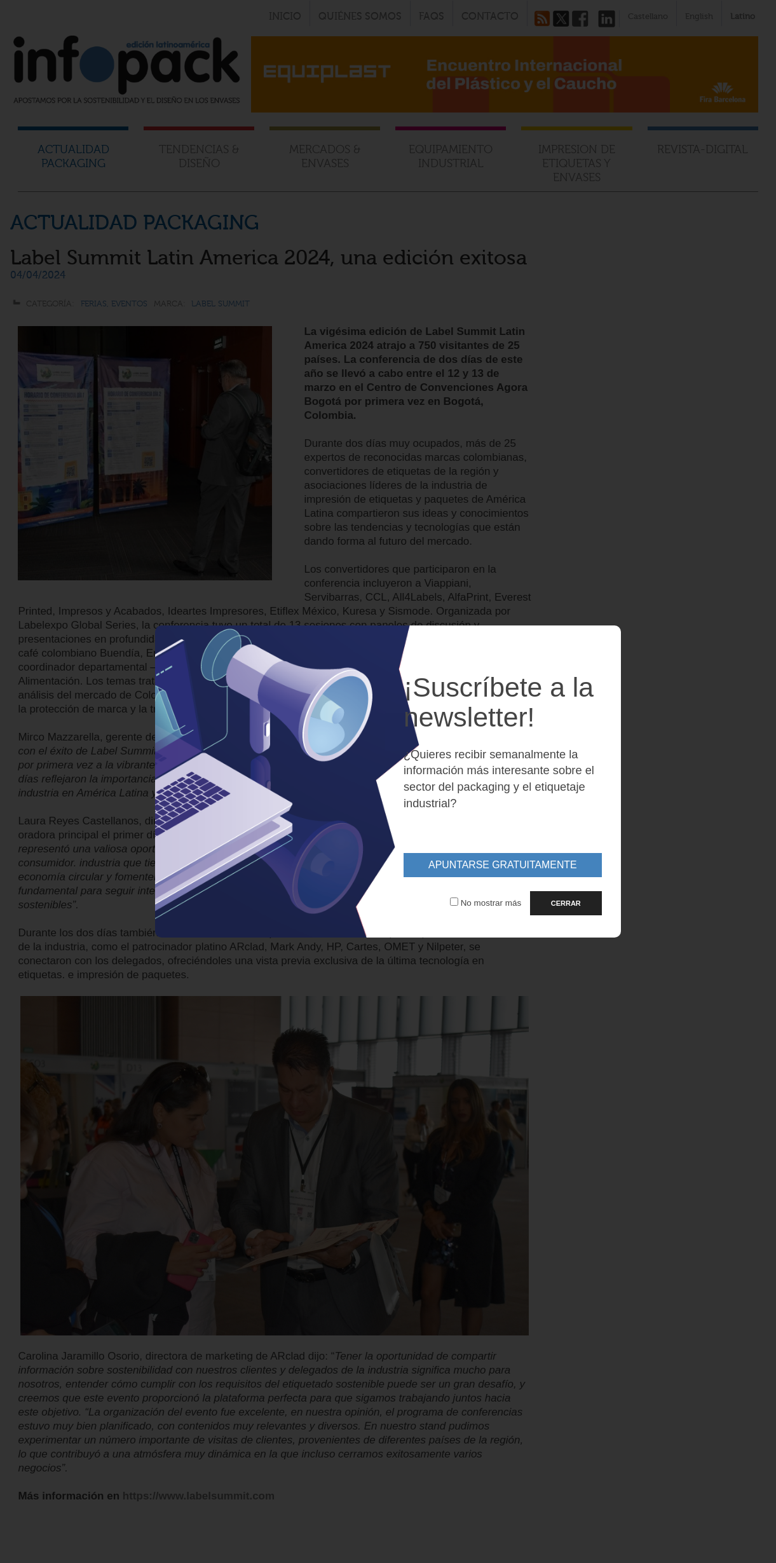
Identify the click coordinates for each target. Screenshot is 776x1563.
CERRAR (566, 903)
